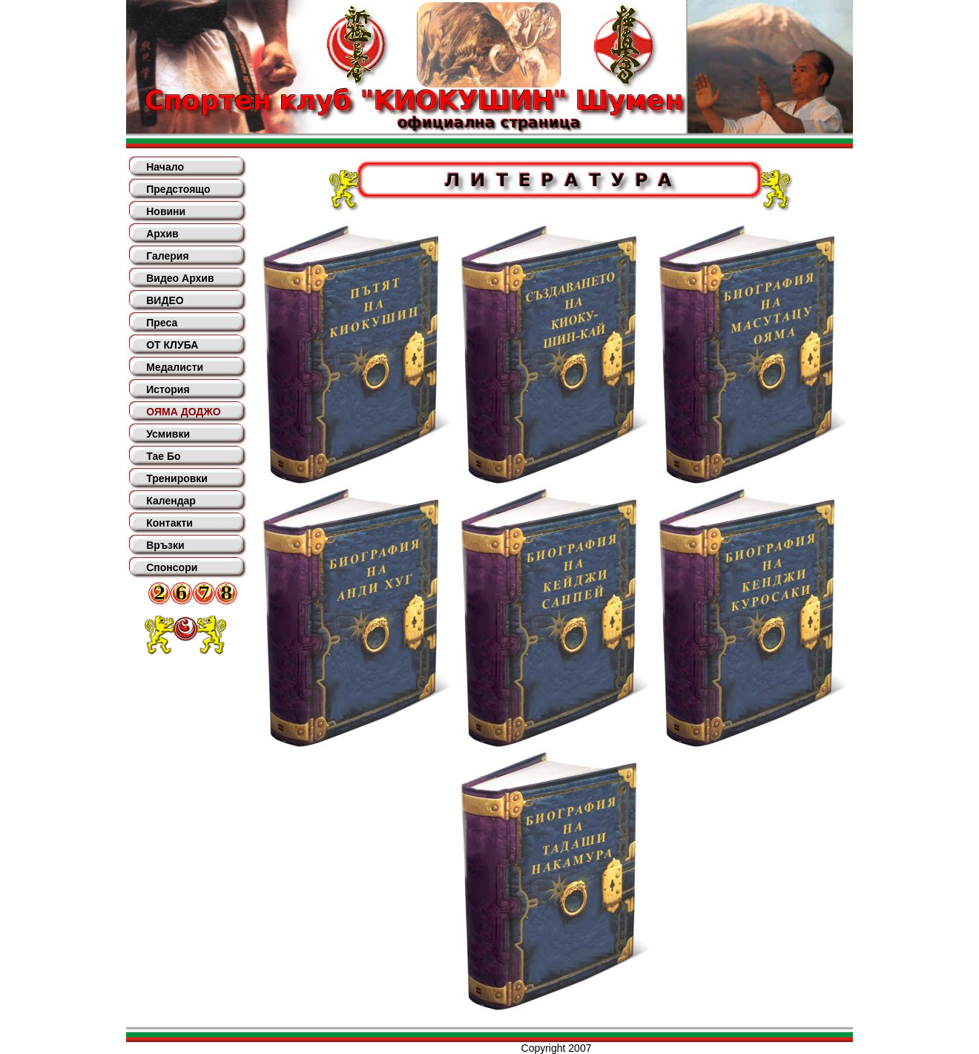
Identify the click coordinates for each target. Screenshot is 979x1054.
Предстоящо (178, 189)
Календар (171, 501)
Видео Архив (180, 278)
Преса (161, 323)
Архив (162, 234)
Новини (165, 211)
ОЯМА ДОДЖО (183, 412)
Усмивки (168, 434)
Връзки (165, 545)
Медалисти (174, 367)
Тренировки (177, 478)
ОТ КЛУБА (172, 345)
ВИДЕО (164, 300)
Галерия (167, 256)
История (167, 389)
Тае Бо (163, 456)
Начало (165, 167)
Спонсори (171, 567)
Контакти (169, 523)
